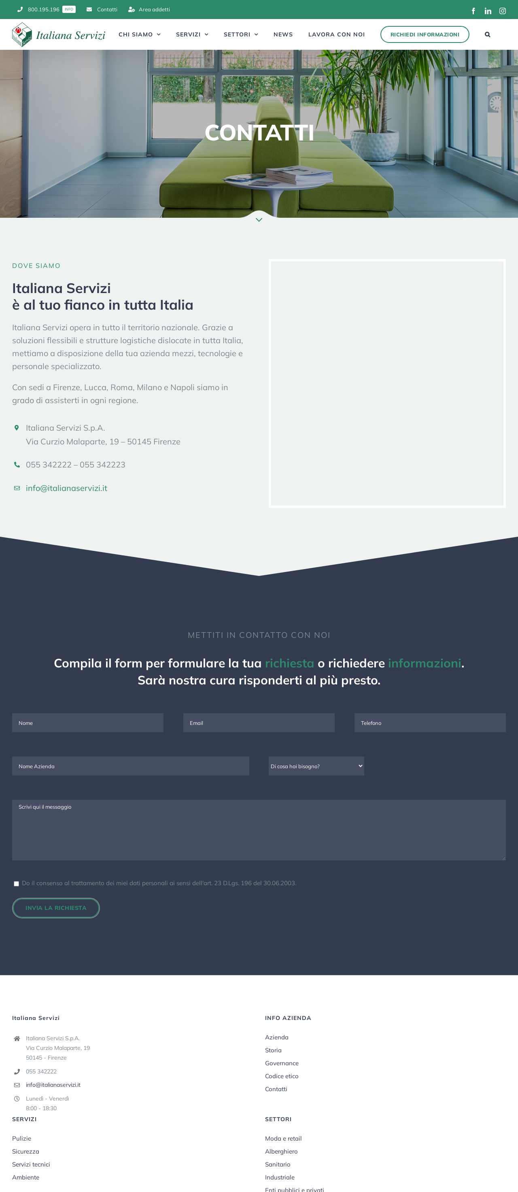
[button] (487, 34)
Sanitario (278, 1164)
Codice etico (282, 1076)
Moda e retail (283, 1138)
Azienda (277, 1037)
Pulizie (21, 1138)
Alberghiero (281, 1151)
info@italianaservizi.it (66, 488)
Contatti (276, 1089)
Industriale (280, 1177)
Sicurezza (25, 1151)
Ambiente (25, 1177)
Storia (273, 1050)
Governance (282, 1063)
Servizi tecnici (31, 1164)
